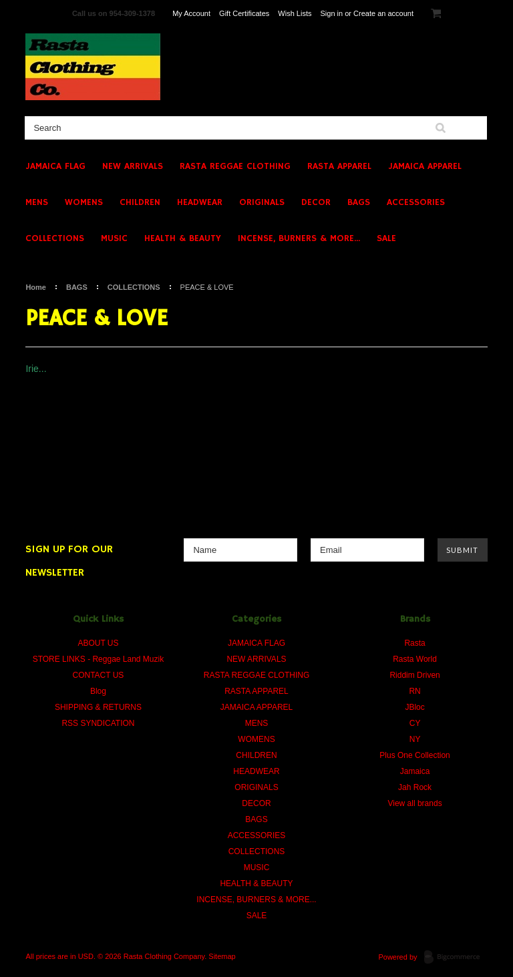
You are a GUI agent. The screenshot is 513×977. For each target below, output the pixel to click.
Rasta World (415, 659)
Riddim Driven (414, 675)
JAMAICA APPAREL (425, 166)
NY (415, 739)
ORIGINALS (262, 202)
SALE (386, 238)
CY (415, 723)
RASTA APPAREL (339, 166)
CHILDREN (140, 202)
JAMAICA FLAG (55, 166)
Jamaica (415, 771)
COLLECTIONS (54, 238)
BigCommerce (456, 957)
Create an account (383, 13)
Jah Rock (415, 787)
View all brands (414, 803)
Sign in (332, 13)
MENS (36, 202)
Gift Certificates (244, 13)
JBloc (414, 707)
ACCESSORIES (416, 202)
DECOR (316, 202)
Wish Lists (294, 13)
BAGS (358, 202)
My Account (191, 13)
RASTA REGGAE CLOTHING (235, 166)
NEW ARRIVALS (132, 166)
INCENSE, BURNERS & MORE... (299, 238)
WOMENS (84, 202)
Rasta (414, 643)
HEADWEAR (199, 202)
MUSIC (114, 238)
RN (414, 691)
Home (35, 287)
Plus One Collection (414, 755)
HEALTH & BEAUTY (182, 238)
